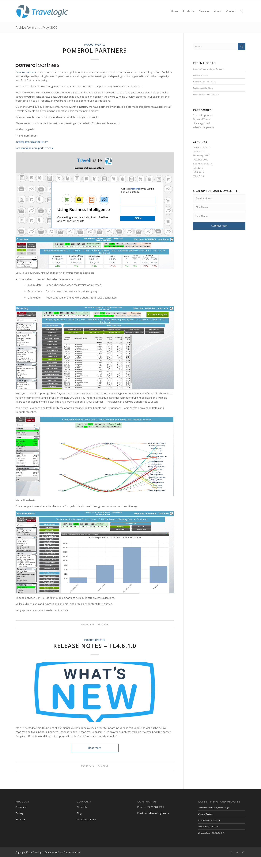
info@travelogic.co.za (157, 813)
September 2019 (202, 163)
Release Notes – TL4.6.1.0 (94, 646)
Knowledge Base (86, 819)
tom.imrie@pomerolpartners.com (35, 148)
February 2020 (201, 155)
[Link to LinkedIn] (237, 852)
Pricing (19, 813)
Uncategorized (201, 123)
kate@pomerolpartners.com (32, 141)
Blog (79, 813)
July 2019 (198, 167)
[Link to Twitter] (242, 852)
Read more (94, 748)
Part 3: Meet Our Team (203, 88)
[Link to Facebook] (231, 852)
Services (20, 819)
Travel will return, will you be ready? (208, 69)
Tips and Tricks (201, 119)
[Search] (241, 11)
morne (104, 624)
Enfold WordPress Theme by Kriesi (62, 852)
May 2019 (198, 176)
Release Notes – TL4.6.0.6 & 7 (206, 94)
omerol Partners (26, 72)
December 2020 (202, 147)
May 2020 (198, 151)
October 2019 (200, 159)
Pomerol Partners (95, 50)
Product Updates (94, 44)
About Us (82, 807)
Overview (21, 807)
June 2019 (198, 171)
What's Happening (203, 127)
